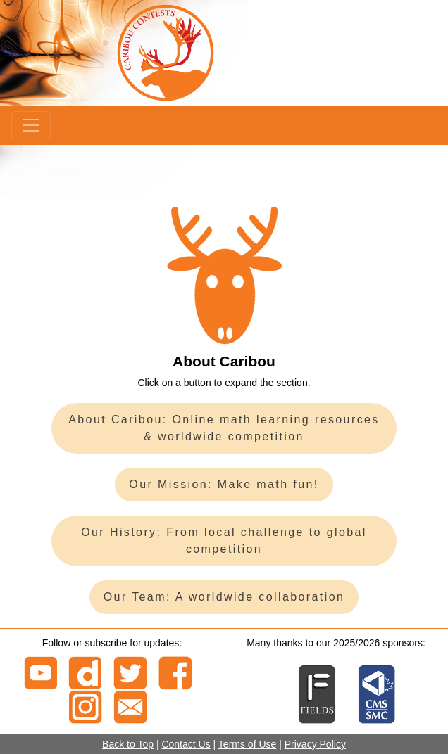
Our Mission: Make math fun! (223, 484)
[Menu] (31, 125)
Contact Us (185, 744)
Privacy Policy (315, 744)
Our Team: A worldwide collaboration (224, 597)
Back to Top (128, 744)
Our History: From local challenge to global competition (224, 540)
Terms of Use (247, 744)
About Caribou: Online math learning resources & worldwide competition (224, 428)
